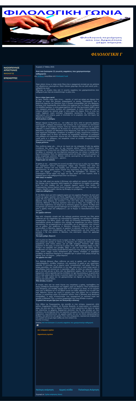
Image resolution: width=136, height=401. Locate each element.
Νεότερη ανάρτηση (45, 390)
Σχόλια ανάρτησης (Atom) (53, 394)
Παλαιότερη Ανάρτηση (88, 390)
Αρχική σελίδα (66, 390)
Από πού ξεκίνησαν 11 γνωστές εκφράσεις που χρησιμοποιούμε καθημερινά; (67, 323)
